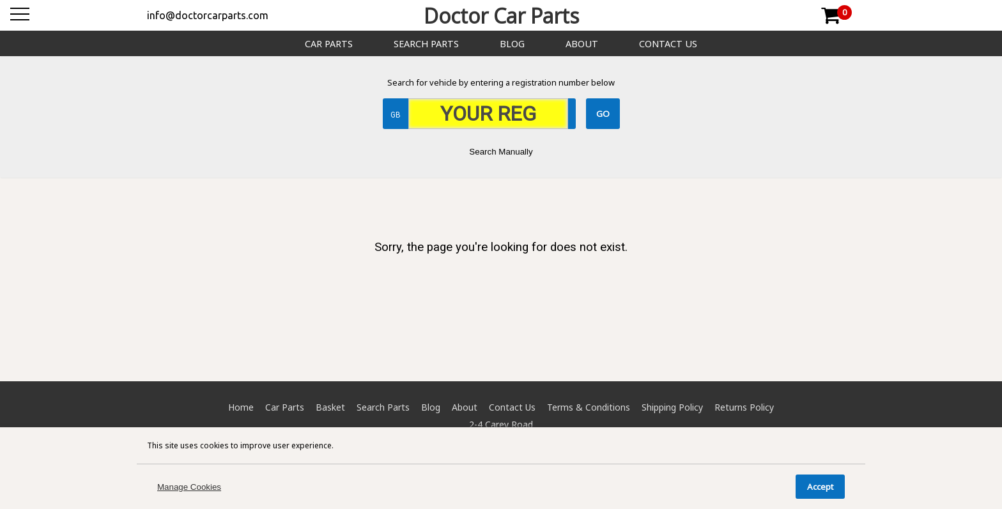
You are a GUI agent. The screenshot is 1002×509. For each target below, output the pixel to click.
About (582, 44)
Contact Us (668, 44)
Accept (820, 486)
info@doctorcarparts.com (207, 15)
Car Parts (329, 44)
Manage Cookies (189, 487)
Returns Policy (744, 407)
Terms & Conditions (588, 407)
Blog (512, 44)
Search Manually (500, 151)
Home (241, 407)
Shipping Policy (672, 407)
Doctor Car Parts (501, 15)
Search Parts (426, 44)
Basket (330, 407)
